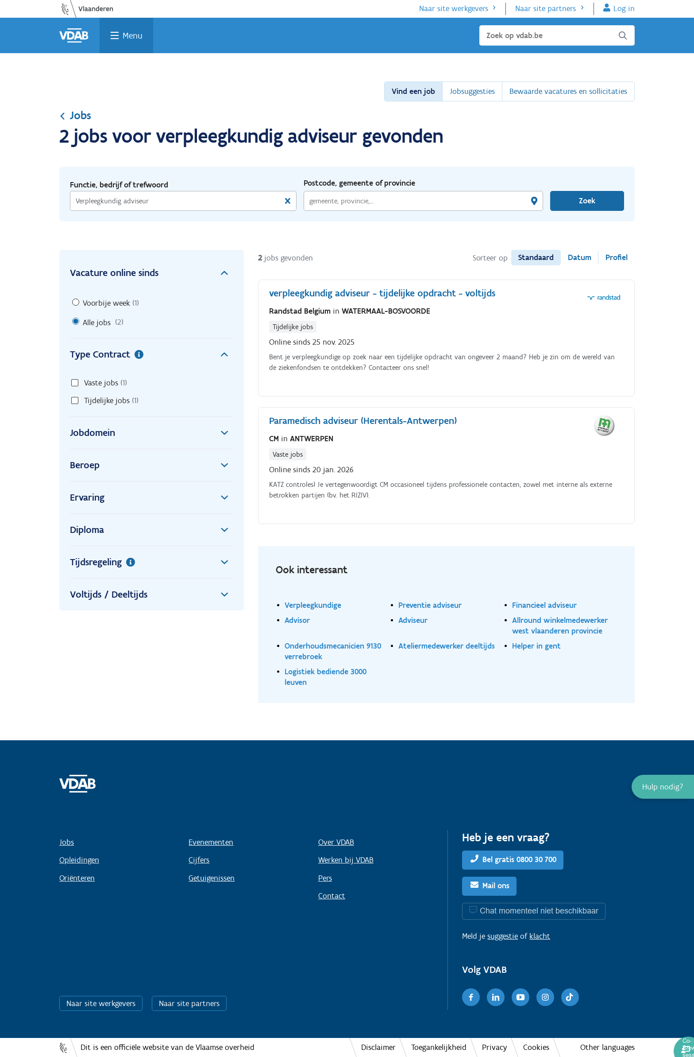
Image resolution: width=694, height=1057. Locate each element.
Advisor (297, 620)
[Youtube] (520, 997)
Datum (579, 257)
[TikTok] (570, 997)
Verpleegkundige (313, 605)
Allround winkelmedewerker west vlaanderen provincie (560, 625)
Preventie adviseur (430, 605)
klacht (539, 936)
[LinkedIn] (496, 997)
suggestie (502, 936)
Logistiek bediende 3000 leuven (325, 677)
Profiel (616, 257)
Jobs (75, 115)
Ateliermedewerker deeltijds (446, 645)
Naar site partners (545, 8)
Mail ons (495, 885)
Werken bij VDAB (346, 860)
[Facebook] (471, 997)
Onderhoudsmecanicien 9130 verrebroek (333, 651)
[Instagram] (545, 997)
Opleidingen (79, 860)
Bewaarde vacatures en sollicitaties (568, 91)
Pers (325, 878)
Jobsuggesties (472, 91)
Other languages (607, 1047)
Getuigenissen (212, 878)
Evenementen (211, 842)
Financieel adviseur (544, 605)
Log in (624, 8)
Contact (331, 896)
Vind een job (413, 91)
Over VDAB (336, 842)
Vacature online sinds (151, 273)
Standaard (536, 257)
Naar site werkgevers (453, 8)
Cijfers (199, 860)
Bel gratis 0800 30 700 (519, 859)
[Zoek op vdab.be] (557, 35)
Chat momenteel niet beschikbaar (539, 910)
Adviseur (413, 620)
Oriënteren (77, 878)
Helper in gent (536, 645)
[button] (663, 787)
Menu (133, 35)
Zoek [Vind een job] (587, 201)
